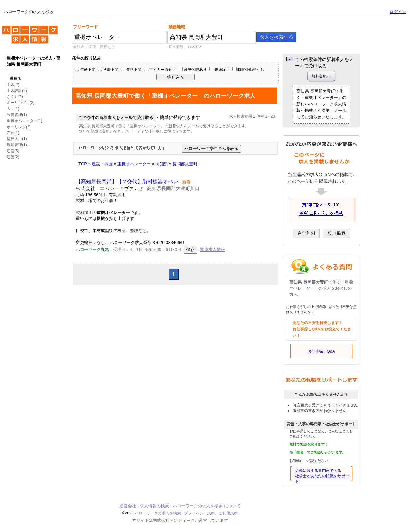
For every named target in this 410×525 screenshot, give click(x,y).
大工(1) (13, 108)
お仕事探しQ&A (321, 351)
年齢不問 (87, 69)
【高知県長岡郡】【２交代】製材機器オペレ (127, 181)
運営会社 (127, 506)
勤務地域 (176, 26)
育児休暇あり (195, 69)
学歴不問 (110, 69)
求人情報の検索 (154, 506)
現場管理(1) (17, 145)
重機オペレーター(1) (24, 121)
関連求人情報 (212, 249)
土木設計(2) (17, 90)
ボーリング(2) (19, 127)
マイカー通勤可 (162, 69)
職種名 (15, 78)
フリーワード (85, 26)
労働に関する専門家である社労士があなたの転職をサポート (322, 476)
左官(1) (13, 132)
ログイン (398, 11)
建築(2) (13, 157)
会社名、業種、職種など (94, 47)
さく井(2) (15, 97)
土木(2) (13, 84)
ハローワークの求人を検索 (30, 37)
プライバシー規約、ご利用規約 (211, 513)
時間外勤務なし (250, 69)
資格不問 (133, 69)
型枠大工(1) (17, 139)
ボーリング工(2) (21, 102)
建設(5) (13, 151)
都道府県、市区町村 (185, 47)
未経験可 (222, 69)
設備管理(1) (17, 115)
